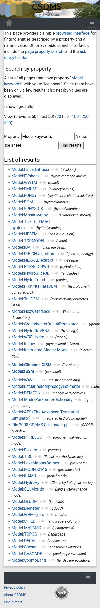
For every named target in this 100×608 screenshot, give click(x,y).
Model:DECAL (24, 540)
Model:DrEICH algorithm (34, 253)
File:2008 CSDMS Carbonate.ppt (41, 424)
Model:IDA (21, 247)
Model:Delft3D (25, 189)
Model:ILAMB (24, 475)
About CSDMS (15, 595)
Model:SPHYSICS (27, 208)
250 (85, 116)
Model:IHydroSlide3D (31, 273)
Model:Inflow (23, 343)
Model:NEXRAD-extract (32, 260)
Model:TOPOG (25, 534)
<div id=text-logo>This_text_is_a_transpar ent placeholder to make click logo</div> (8, 9)
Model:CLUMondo (28, 489)
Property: (12, 136)
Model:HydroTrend (28, 279)
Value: (81, 136)
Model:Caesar (24, 547)
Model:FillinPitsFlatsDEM (34, 286)
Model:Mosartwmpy (30, 215)
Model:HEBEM (25, 234)
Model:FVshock (26, 176)
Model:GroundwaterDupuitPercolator (45, 324)
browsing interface (72, 33)
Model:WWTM (24, 182)
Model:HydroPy (25, 482)
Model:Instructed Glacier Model (40, 350)
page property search (44, 51)
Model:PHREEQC (27, 437)
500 (7, 122)
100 (75, 116)
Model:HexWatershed (31, 311)
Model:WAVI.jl (24, 380)
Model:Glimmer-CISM (32, 364)
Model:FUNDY (24, 195)
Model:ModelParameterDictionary (42, 399)
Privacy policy (15, 587)
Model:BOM (22, 202)
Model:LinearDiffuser (31, 169)
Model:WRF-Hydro (28, 337)
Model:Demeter (26, 508)
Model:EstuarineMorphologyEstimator (46, 386)
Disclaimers (13, 602)
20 (59, 116)
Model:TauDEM (25, 298)
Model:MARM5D (26, 527)
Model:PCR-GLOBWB (30, 266)
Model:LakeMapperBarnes (35, 463)
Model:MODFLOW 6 (29, 469)
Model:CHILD (24, 521)
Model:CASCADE (27, 553)
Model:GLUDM (25, 501)
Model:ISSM (23, 371)
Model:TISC (22, 456)
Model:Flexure (24, 450)
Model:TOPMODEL (28, 240)
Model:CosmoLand (29, 560)
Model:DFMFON (26, 393)
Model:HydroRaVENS (31, 330)
